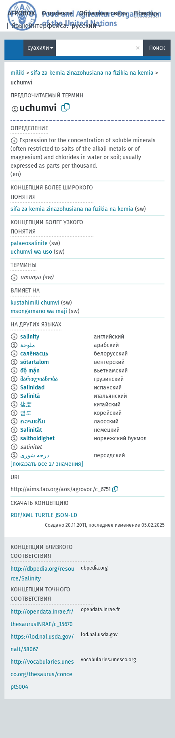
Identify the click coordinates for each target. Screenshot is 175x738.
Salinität (31, 430)
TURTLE (44, 515)
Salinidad (32, 387)
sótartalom (34, 362)
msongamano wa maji (39, 311)
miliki (18, 72)
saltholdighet (37, 438)
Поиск (157, 47)
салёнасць (34, 353)
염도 (26, 413)
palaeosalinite (29, 243)
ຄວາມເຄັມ (32, 421)
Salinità (30, 396)
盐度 (26, 404)
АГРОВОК (21, 13)
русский (84, 25)
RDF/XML (22, 515)
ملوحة (27, 345)
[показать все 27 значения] (47, 463)
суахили (38, 47)
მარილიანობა (39, 379)
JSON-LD (66, 515)
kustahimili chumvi (35, 302)
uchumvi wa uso (31, 251)
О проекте (57, 13)
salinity (29, 336)
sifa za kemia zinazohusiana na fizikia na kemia (92, 72)
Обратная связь (103, 13)
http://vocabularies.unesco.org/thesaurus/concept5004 (42, 674)
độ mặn (30, 370)
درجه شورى (34, 455)
